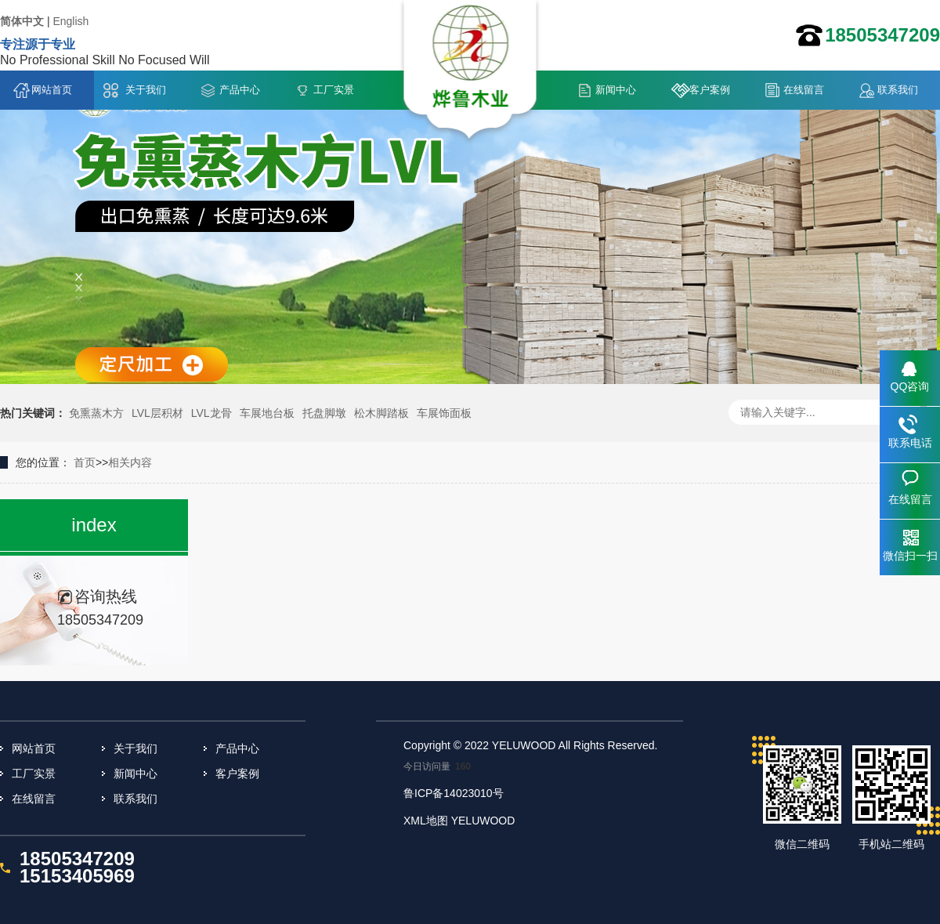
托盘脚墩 (324, 413)
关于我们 (145, 90)
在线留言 (803, 90)
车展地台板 (267, 413)
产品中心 (239, 90)
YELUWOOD (483, 820)
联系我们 (897, 90)
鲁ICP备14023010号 (453, 793)
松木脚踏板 (381, 413)
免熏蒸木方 (96, 413)
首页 (85, 462)
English (70, 21)
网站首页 (51, 90)
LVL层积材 (157, 413)
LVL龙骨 (211, 413)
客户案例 (709, 90)
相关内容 (130, 462)
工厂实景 (333, 90)
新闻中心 (615, 90)
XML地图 (425, 820)
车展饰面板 (444, 413)
